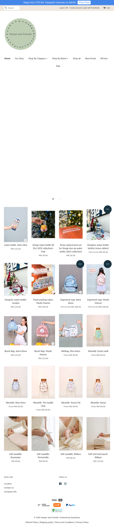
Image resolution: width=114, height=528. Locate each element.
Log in (62, 8)
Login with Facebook (90, 8)
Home (7, 58)
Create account (75, 8)
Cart (108, 8)
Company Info (10, 492)
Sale (58, 66)
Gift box (104, 58)
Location (8, 484)
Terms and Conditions (64, 522)
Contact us (9, 488)
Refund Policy (31, 522)
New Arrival (90, 58)
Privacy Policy (82, 522)
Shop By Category (38, 58)
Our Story (19, 58)
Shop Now (84, 2)
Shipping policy (46, 522)
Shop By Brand (60, 58)
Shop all (77, 58)
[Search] (12, 8)
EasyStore (75, 517)
